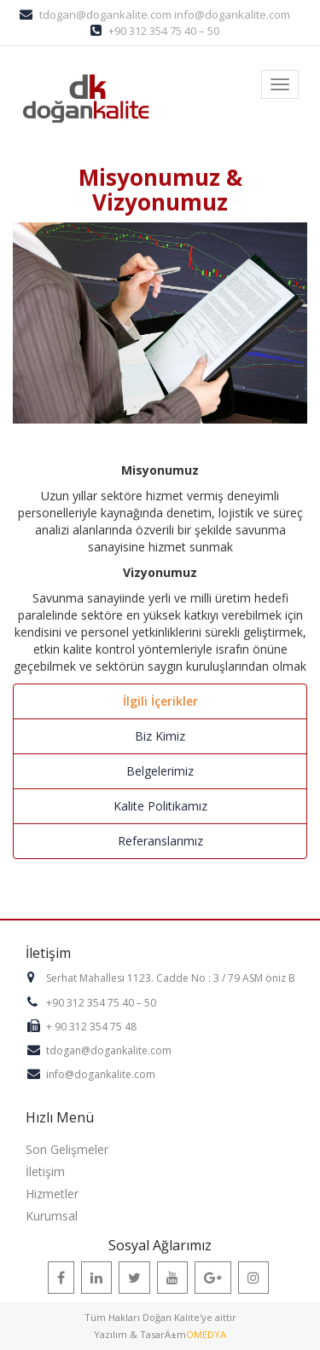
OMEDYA (206, 1334)
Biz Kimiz (160, 736)
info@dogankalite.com (232, 14)
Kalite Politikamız (160, 806)
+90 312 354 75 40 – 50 (163, 30)
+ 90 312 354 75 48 (91, 1026)
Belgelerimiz (160, 771)
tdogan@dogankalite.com (105, 14)
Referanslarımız (160, 841)
